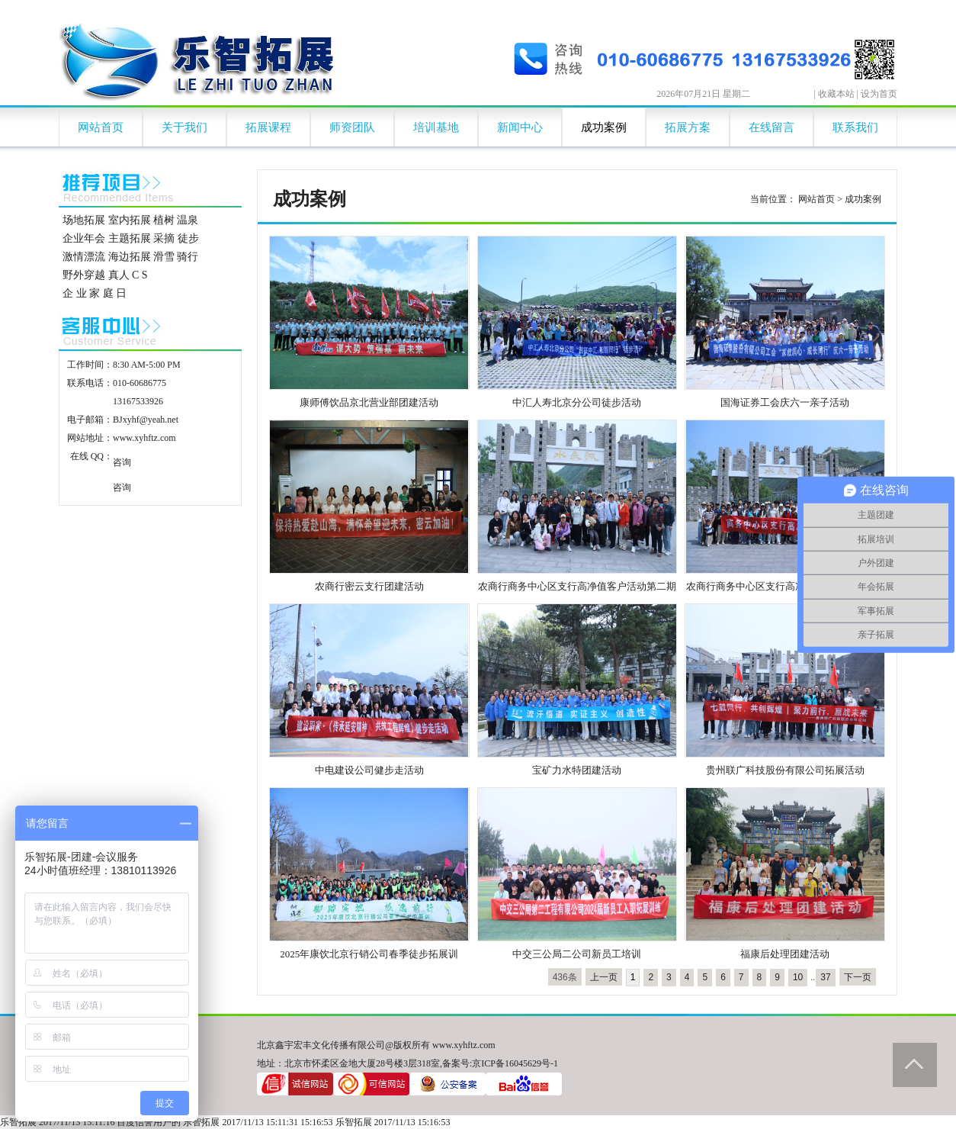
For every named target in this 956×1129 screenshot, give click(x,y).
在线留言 (771, 127)
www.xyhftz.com (144, 438)
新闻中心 (520, 127)
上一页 (604, 977)
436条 (565, 977)
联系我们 (855, 127)
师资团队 (352, 127)
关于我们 (184, 127)
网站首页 (101, 127)
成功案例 (604, 127)
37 (825, 977)
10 (798, 977)
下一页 (857, 977)
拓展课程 (268, 127)
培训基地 (436, 127)
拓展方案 (688, 127)
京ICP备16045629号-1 (515, 1063)
